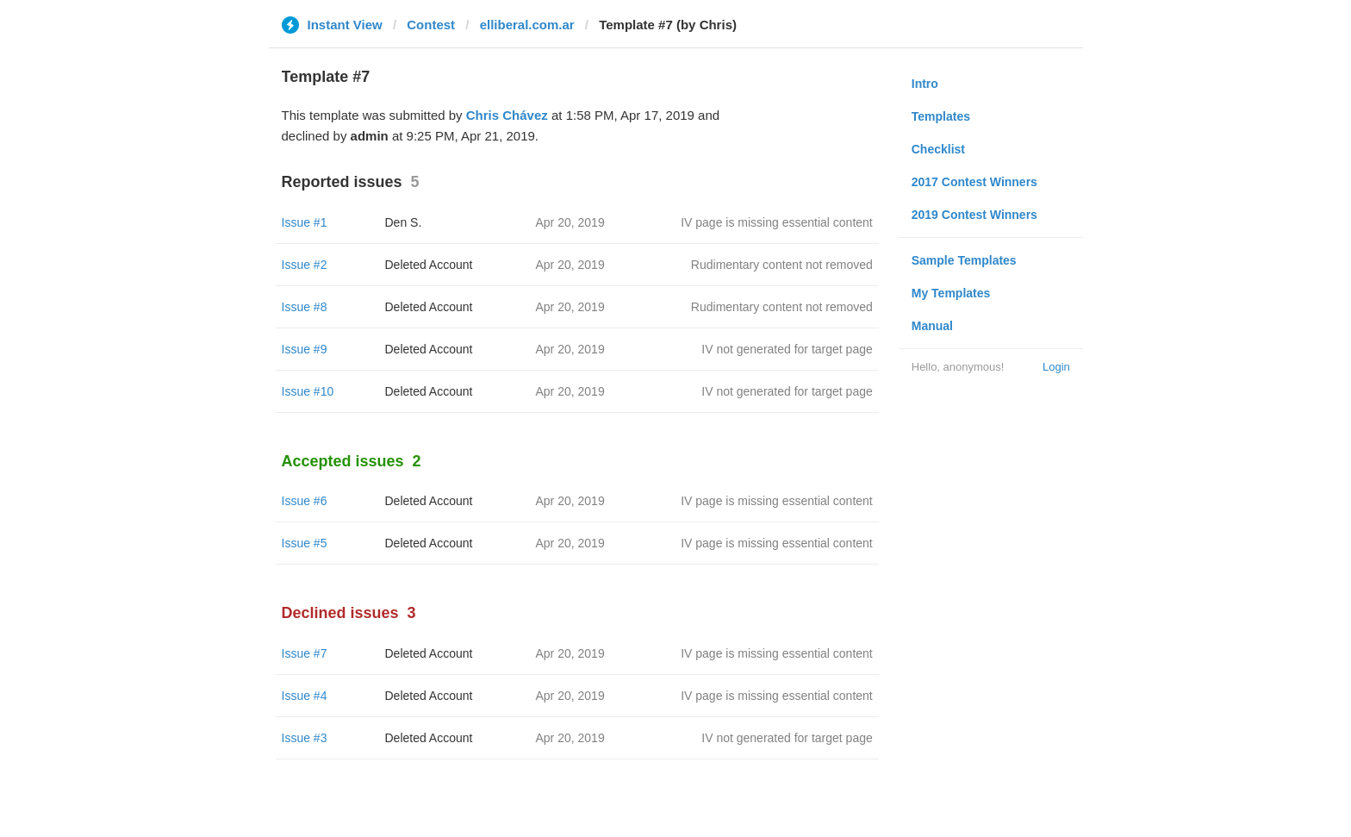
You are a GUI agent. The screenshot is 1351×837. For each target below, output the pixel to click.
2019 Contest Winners (974, 215)
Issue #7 (304, 653)
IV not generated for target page (786, 349)
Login (1056, 366)
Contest (431, 24)
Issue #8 (304, 307)
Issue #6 (304, 501)
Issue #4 (304, 696)
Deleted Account (429, 265)
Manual (932, 326)
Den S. (403, 222)
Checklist (938, 149)
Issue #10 (308, 391)
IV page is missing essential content (777, 222)
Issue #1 (304, 222)
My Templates (951, 293)
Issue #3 (304, 738)
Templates (941, 116)
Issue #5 (304, 543)
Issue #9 (304, 349)
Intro (925, 84)
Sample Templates (964, 260)
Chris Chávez (507, 115)
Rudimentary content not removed (782, 265)
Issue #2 (304, 265)
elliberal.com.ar (527, 24)
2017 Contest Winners (974, 182)
